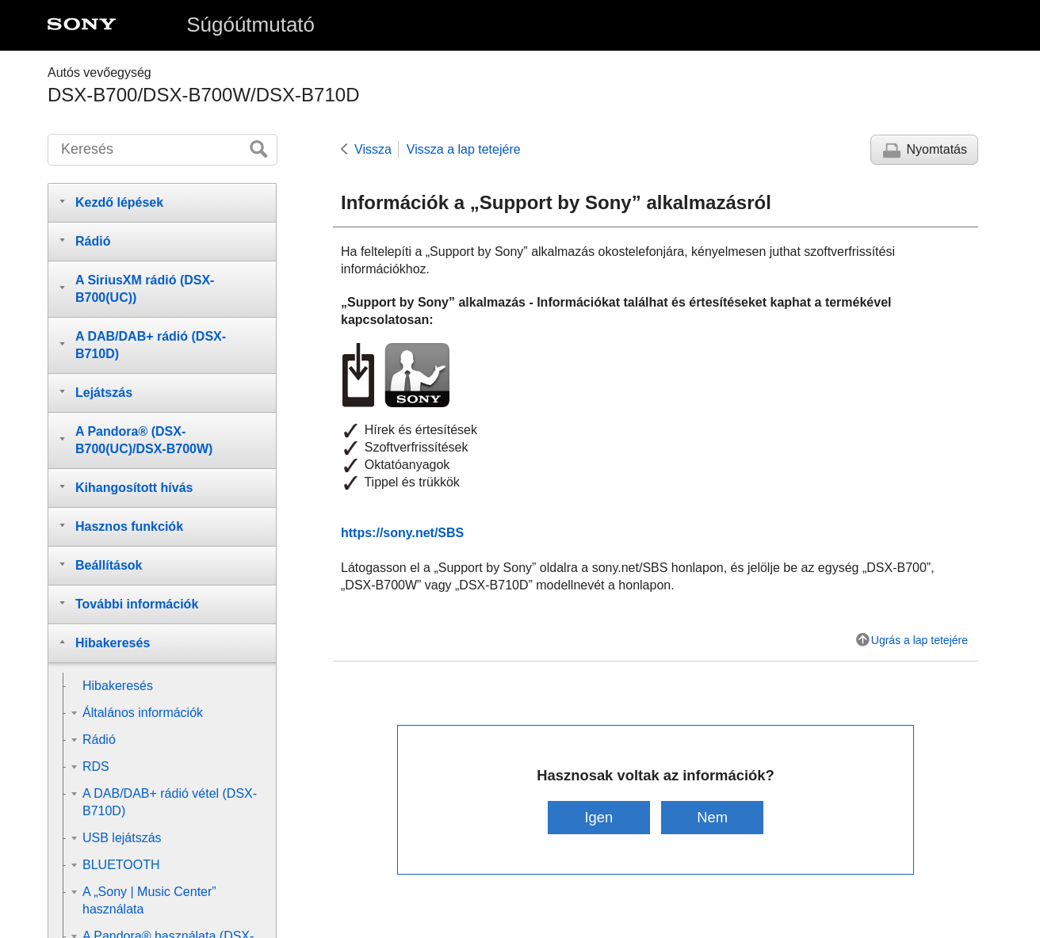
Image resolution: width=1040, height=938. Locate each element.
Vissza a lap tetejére (464, 149)
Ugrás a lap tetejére (919, 640)
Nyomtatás (937, 149)
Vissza (373, 149)
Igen (598, 817)
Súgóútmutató (250, 24)
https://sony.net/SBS (402, 533)
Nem (712, 817)
